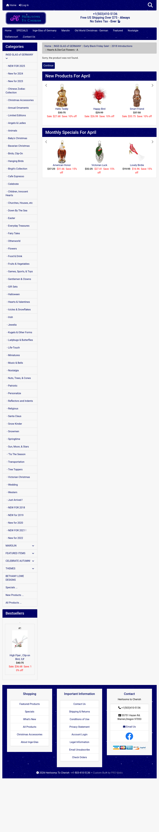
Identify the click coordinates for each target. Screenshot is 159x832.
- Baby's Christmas (16, 138)
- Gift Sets (12, 286)
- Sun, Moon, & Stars (17, 446)
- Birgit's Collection (16, 168)
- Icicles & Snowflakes (18, 309)
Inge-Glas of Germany (44, 30)
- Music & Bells (14, 362)
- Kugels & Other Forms (19, 332)
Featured (118, 30)
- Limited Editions (16, 115)
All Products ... (14, 602)
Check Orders (79, 757)
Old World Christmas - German (91, 30)
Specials (29, 711)
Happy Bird (99, 108)
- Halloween (13, 294)
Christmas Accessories (29, 734)
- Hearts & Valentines (18, 301)
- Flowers (11, 248)
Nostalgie (133, 30)
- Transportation (15, 461)
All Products (29, 726)
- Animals (11, 130)
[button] (150, 5)
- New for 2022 (14, 538)
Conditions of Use (79, 719)
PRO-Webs (117, 772)
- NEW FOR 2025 (15, 66)
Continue (48, 65)
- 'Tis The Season (15, 454)
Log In (24, 5)
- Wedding (12, 484)
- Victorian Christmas (18, 477)
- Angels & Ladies (16, 123)
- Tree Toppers (14, 469)
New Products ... (15, 595)
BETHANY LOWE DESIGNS (15, 578)
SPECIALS (22, 30)
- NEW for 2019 (14, 515)
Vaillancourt (11, 36)
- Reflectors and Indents (19, 400)
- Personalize (13, 393)
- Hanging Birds (15, 161)
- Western (11, 492)
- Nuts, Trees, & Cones (18, 378)
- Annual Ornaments (17, 107)
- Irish (9, 317)
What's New (29, 719)
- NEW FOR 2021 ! (16, 530)
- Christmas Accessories (20, 100)
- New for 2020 (14, 522)
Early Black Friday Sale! (96, 46)
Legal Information (79, 742)
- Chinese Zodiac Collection (15, 90)
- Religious (12, 408)
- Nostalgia (12, 370)
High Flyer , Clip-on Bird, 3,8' (20, 645)
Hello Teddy (61, 108)
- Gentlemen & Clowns (18, 279)
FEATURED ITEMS (20, 553)
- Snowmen (12, 431)
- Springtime (13, 439)
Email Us (129, 726)
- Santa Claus (13, 416)
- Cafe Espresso (15, 176)
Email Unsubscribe (79, 749)
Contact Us (29, 36)
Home (11, 5)
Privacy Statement (79, 726)
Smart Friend (137, 108)
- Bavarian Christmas (18, 145)
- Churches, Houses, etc (19, 202)
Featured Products (29, 704)
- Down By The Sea (16, 210)
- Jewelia (11, 324)
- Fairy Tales (13, 233)
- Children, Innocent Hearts (17, 193)
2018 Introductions (121, 46)
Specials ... (12, 587)
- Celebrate (12, 183)
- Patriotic (11, 385)
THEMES (20, 568)
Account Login (80, 734)
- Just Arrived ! (14, 499)
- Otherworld (13, 241)
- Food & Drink (14, 256)
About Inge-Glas (29, 742)
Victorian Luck (99, 165)
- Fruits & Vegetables (18, 263)
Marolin (65, 30)
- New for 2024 (14, 73)
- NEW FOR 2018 (15, 507)
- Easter (10, 218)
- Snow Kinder (14, 423)
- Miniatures (13, 355)
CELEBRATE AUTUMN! (20, 560)
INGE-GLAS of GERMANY (67, 46)
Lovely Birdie (137, 165)
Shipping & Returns (79, 711)
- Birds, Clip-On (14, 153)
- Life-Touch (13, 347)
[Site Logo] (28, 18)
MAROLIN (20, 545)
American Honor (62, 165)
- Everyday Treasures (18, 225)
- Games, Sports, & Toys (19, 271)
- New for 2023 (14, 81)
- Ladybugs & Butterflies (19, 340)
